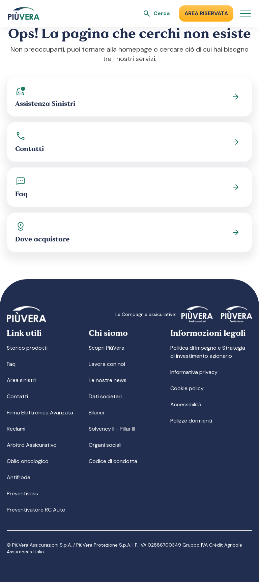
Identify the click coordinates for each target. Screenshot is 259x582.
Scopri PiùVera (106, 347)
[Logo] (24, 13)
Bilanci (96, 412)
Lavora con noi (107, 364)
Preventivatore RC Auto (36, 509)
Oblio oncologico (28, 461)
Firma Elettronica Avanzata (40, 412)
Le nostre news (107, 380)
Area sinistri (21, 380)
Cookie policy (187, 388)
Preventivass (22, 493)
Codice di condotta (113, 461)
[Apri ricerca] (156, 13)
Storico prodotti (27, 347)
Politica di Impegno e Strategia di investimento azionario (207, 351)
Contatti (17, 396)
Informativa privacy (194, 372)
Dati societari (105, 396)
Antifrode (18, 477)
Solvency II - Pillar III (112, 428)
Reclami (16, 428)
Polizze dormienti (191, 420)
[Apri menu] (245, 13)
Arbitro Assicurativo (32, 444)
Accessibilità (185, 404)
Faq (11, 364)
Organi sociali (105, 444)
